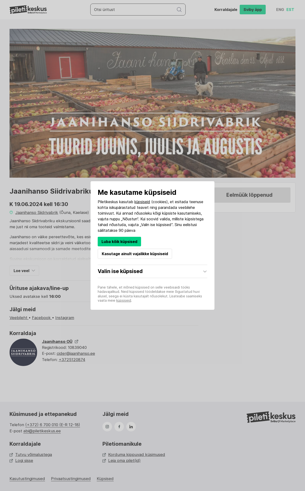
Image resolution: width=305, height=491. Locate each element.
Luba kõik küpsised (119, 241)
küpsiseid (142, 201)
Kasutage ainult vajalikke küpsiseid (135, 253)
